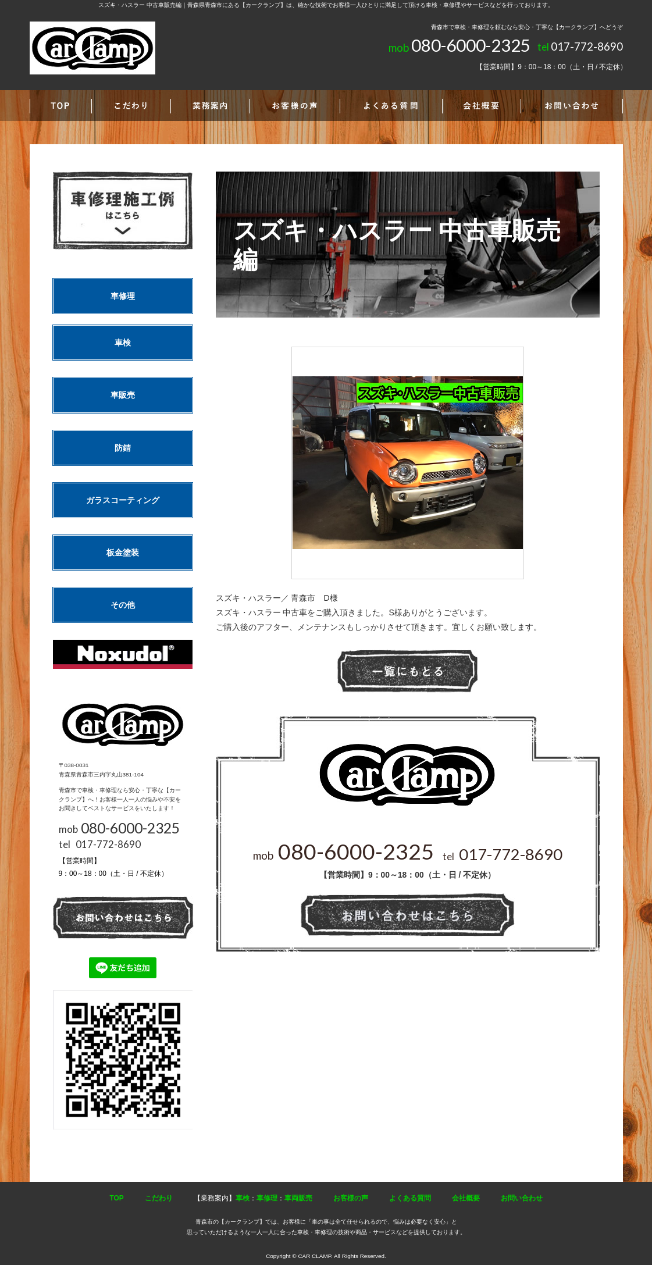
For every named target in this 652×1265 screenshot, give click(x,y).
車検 (123, 342)
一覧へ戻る (407, 671)
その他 (123, 605)
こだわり (159, 1198)
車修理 (123, 296)
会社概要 (466, 1198)
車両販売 (298, 1198)
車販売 (123, 395)
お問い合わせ (522, 1198)
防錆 (123, 447)
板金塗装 (122, 552)
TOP (116, 1198)
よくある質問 (410, 1198)
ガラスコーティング (122, 500)
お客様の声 (350, 1198)
